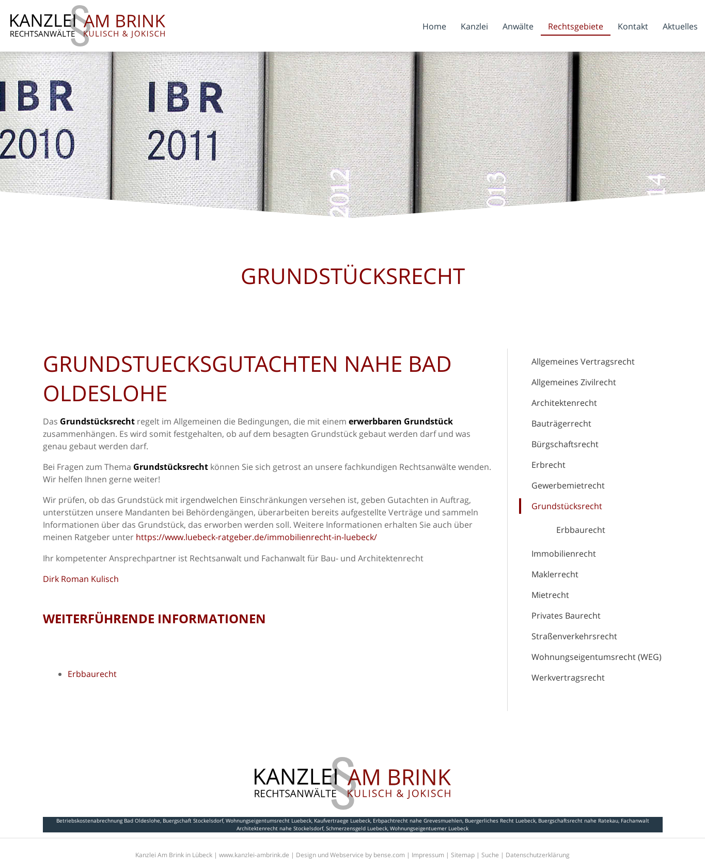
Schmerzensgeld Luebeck (356, 828)
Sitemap (463, 854)
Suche (490, 854)
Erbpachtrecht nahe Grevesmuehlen (417, 820)
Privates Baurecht (566, 615)
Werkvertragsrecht (568, 677)
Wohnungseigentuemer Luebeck (429, 828)
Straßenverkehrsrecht (574, 636)
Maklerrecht (554, 574)
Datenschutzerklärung (538, 854)
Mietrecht (550, 595)
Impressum (428, 854)
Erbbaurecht (580, 529)
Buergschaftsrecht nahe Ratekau (578, 820)
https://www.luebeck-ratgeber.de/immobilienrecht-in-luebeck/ (256, 537)
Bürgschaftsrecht (565, 444)
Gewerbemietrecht (568, 485)
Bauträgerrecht (561, 423)
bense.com (389, 854)
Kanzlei (474, 26)
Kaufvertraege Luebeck (342, 820)
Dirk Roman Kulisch (81, 579)
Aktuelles (680, 26)
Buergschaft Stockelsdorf (193, 820)
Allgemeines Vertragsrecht (583, 361)
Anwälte (518, 26)
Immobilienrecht (563, 553)
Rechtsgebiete (575, 26)
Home (434, 26)
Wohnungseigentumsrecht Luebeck (268, 820)
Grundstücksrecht (566, 506)
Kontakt (633, 26)
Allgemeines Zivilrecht (573, 382)
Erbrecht (548, 464)
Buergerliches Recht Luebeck (500, 820)
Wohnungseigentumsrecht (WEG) (596, 657)
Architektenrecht (564, 402)
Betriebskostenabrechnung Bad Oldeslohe (108, 820)
